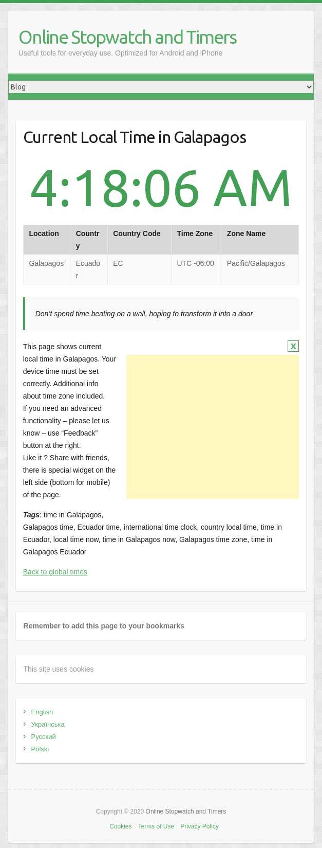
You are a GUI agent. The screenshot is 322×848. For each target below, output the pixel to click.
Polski (40, 749)
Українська (48, 724)
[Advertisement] (212, 427)
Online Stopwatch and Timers (127, 36)
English (42, 712)
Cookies (120, 826)
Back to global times (55, 572)
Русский (43, 737)
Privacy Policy (199, 826)
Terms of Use (156, 826)
